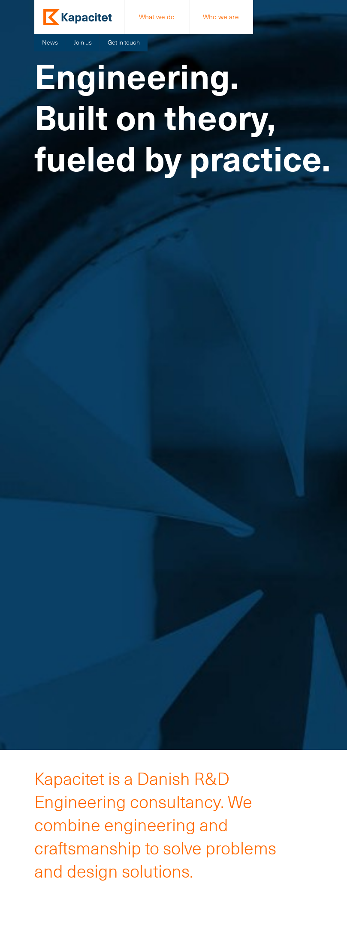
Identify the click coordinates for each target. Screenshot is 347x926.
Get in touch (124, 42)
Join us (83, 42)
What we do (157, 17)
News (50, 42)
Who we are (221, 17)
